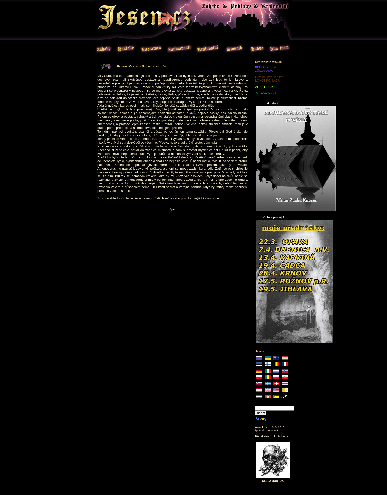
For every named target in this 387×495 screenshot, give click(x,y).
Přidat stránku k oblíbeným (272, 436)
